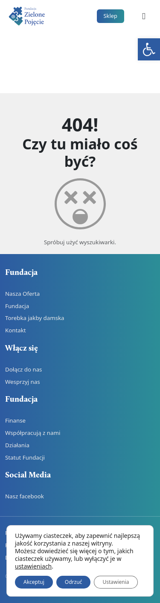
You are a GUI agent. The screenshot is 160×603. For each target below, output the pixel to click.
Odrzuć (73, 582)
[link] (149, 49)
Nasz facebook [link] (24, 496)
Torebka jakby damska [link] (34, 318)
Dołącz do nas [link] (23, 369)
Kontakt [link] (15, 330)
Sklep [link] (110, 16)
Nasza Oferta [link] (22, 293)
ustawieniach (33, 566)
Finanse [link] (15, 420)
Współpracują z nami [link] (32, 433)
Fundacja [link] (17, 306)
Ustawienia (115, 582)
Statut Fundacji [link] (25, 457)
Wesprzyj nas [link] (22, 382)
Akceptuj (33, 582)
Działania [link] (17, 445)
